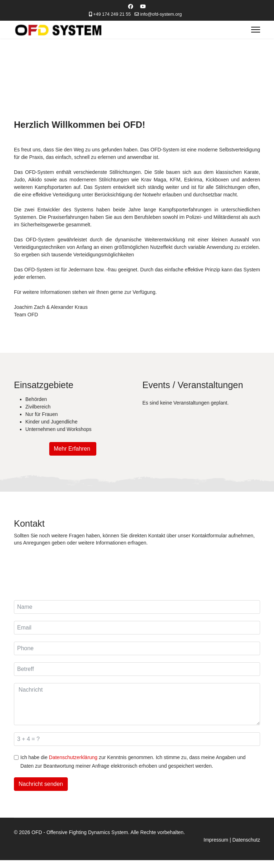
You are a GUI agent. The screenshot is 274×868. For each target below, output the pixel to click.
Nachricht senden (41, 784)
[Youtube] (143, 6)
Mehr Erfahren (73, 449)
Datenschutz (246, 840)
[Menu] (255, 30)
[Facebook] (130, 6)
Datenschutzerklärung (73, 758)
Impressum (216, 840)
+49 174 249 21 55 (112, 14)
